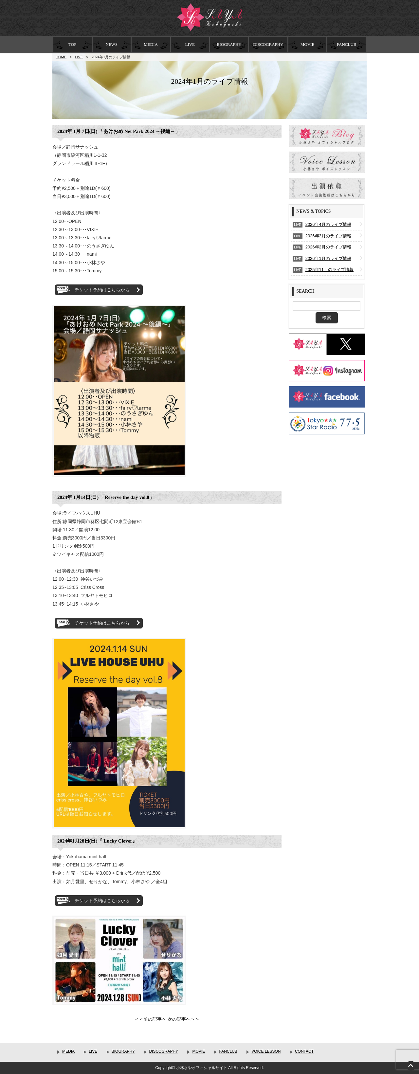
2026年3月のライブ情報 (328, 235)
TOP (72, 44)
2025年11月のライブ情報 (329, 269)
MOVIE (308, 44)
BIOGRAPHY (229, 44)
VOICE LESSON (266, 1051)
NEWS (112, 44)
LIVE (190, 44)
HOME (61, 57)
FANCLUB (346, 44)
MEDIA (151, 44)
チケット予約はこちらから (102, 289)
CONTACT (304, 1051)
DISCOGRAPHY (268, 44)
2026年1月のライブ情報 (328, 258)
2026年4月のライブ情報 (328, 224)
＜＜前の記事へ (150, 1019)
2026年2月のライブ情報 (328, 247)
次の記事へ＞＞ (184, 1019)
